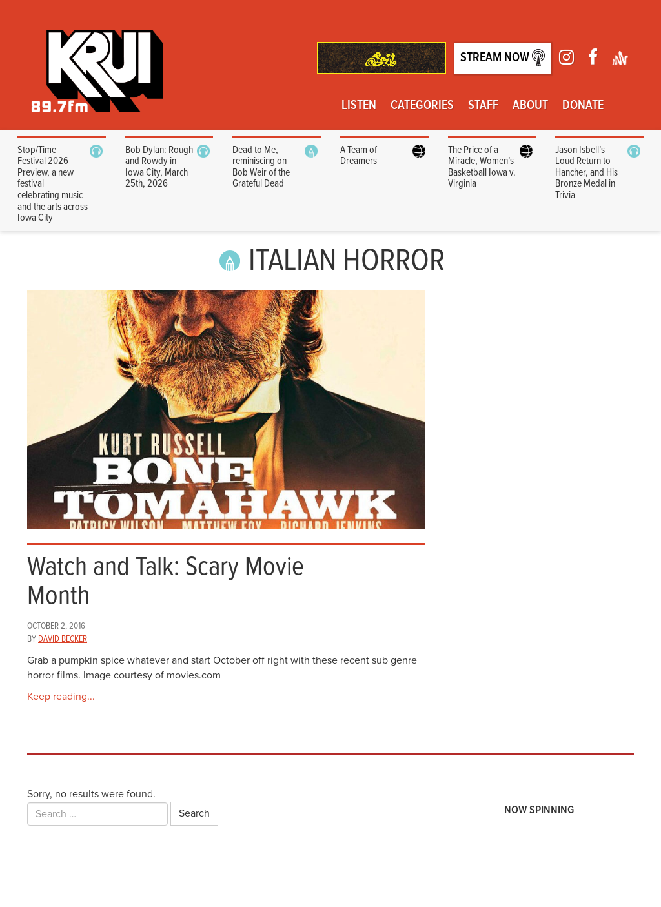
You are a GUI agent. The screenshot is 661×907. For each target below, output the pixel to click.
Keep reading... (61, 696)
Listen (358, 105)
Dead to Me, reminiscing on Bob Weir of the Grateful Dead (261, 167)
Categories (422, 105)
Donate (583, 105)
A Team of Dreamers (358, 155)
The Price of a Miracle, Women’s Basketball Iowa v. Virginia (482, 167)
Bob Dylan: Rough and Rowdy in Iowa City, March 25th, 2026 (159, 167)
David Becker (62, 639)
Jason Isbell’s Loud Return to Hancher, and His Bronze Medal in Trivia (586, 172)
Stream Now (502, 57)
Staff (483, 105)
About (530, 105)
